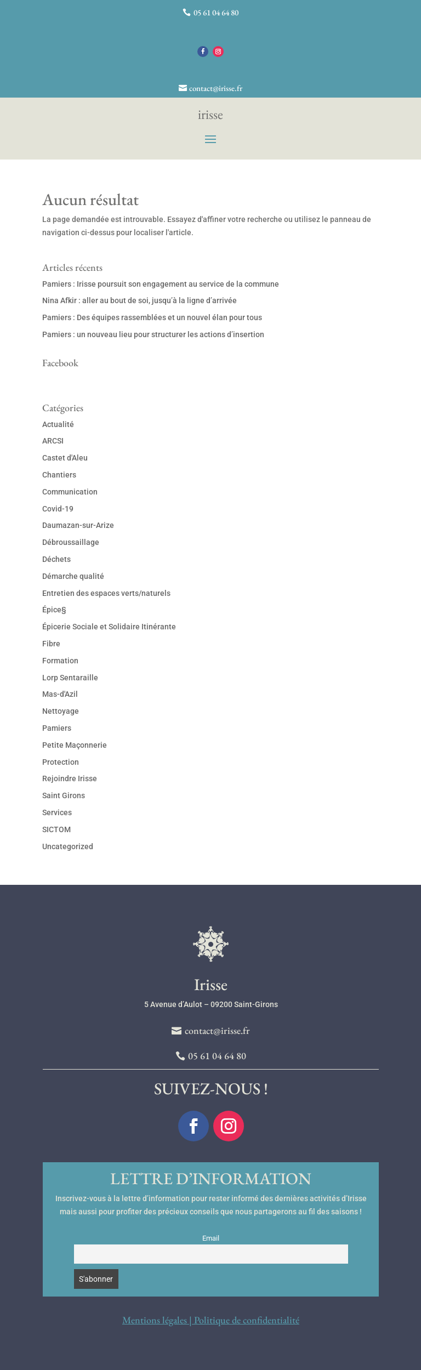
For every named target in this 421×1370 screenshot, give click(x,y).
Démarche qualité (73, 576)
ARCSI (53, 440)
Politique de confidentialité (246, 1320)
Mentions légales (154, 1320)
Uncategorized (67, 846)
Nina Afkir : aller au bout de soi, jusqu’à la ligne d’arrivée (139, 300)
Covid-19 (57, 508)
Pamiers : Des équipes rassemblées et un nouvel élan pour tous (152, 317)
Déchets (56, 559)
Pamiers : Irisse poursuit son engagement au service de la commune (160, 284)
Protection (60, 762)
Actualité (58, 424)
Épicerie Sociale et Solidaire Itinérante (109, 626)
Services (57, 812)
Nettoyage (60, 711)
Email (210, 1238)
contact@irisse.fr (215, 88)
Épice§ (54, 609)
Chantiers (59, 474)
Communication (70, 491)
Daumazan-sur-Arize (78, 525)
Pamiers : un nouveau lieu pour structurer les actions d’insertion (153, 334)
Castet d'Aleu (65, 457)
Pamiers (56, 728)
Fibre (51, 643)
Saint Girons (63, 795)
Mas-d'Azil (60, 694)
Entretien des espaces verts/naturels (106, 593)
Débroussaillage (70, 542)
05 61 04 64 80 (216, 12)
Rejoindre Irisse (69, 778)
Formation (60, 660)
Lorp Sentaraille (70, 677)
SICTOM (56, 829)
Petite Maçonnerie (74, 745)
